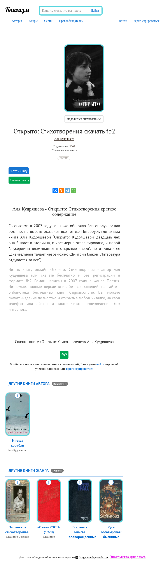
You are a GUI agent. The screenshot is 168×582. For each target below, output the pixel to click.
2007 (72, 146)
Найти (95, 10)
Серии (48, 21)
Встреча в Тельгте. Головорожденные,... (84, 532)
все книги (59, 383)
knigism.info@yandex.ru (91, 557)
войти (100, 364)
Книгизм (17, 10)
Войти (123, 21)
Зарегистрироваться (146, 21)
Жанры (33, 21)
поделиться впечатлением (84, 119)
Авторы (17, 21)
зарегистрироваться (79, 368)
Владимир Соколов (17, 537)
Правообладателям (71, 21)
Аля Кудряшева (64, 138)
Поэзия (64, 158)
